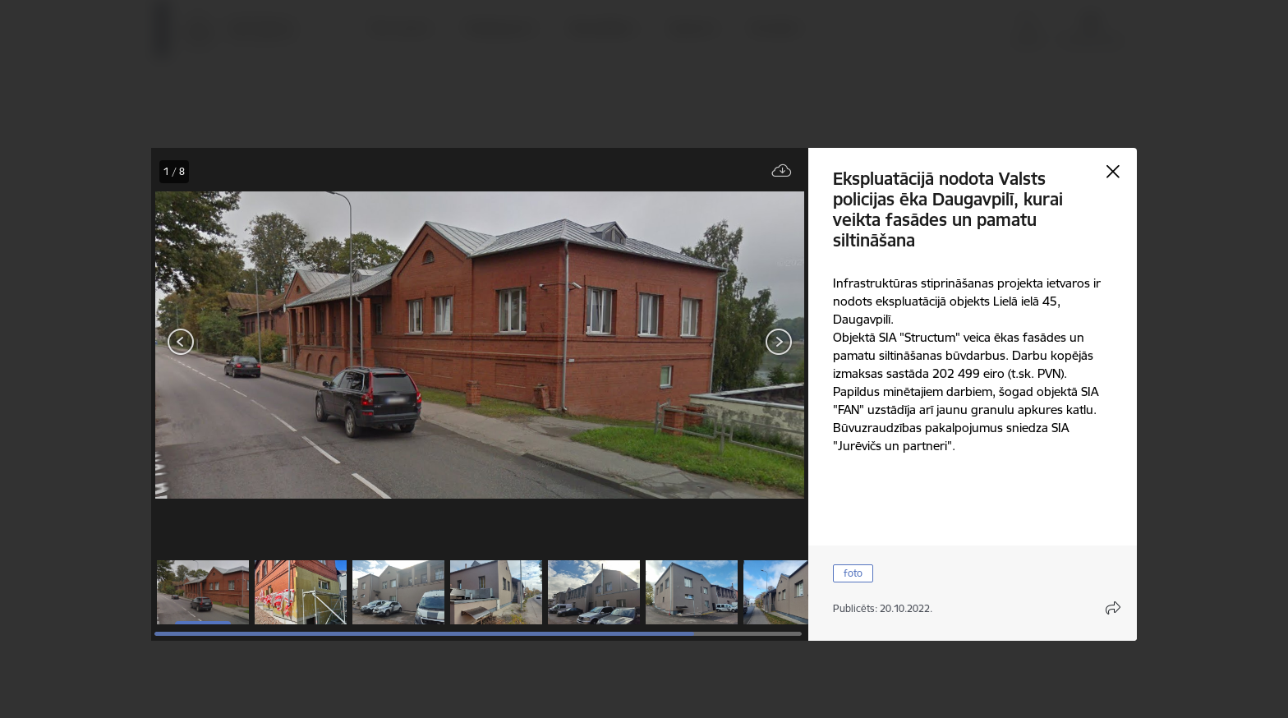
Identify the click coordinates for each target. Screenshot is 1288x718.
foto (853, 573)
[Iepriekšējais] (181, 342)
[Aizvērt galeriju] (1113, 171)
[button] (203, 592)
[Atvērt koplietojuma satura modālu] (1113, 607)
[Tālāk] (779, 342)
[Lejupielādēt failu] (782, 171)
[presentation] (249, 343)
